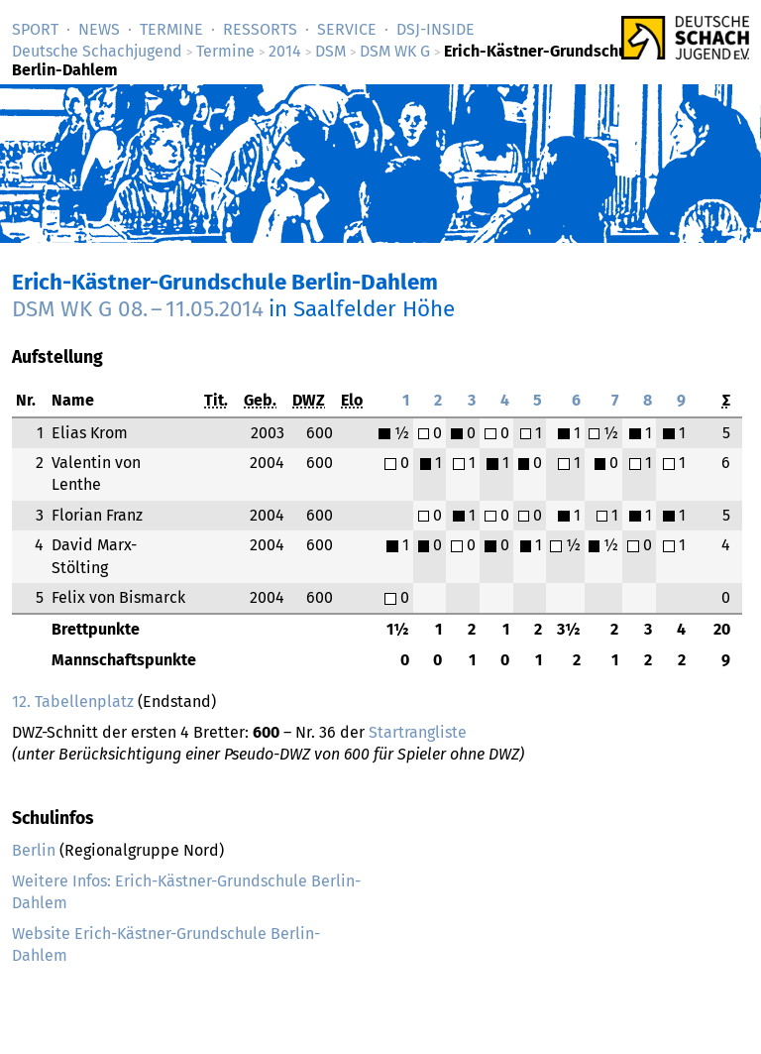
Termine (171, 29)
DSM (330, 51)
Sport (35, 29)
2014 (285, 51)
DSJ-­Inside (435, 29)
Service (347, 29)
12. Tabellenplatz (73, 701)
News (99, 29)
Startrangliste (418, 732)
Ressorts (260, 29)
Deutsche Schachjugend (97, 51)
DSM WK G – (138, 308)
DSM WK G (395, 51)
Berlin (33, 850)
